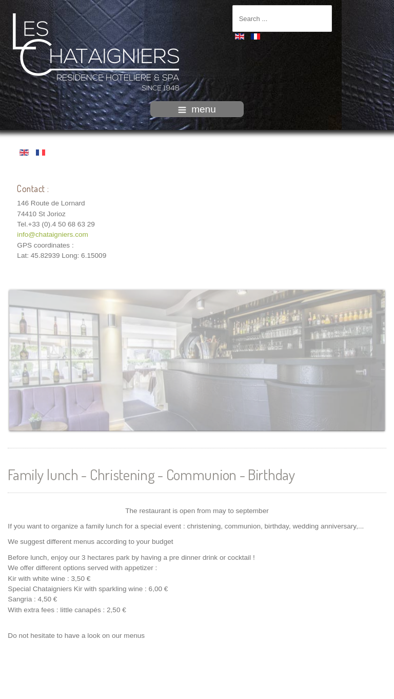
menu (197, 109)
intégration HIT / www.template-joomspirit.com (197, 691)
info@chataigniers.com (52, 234)
